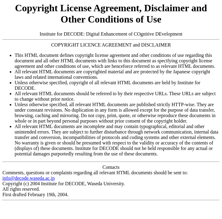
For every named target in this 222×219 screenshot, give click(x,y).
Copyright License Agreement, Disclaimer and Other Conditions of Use (111, 13)
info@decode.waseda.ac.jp (28, 178)
